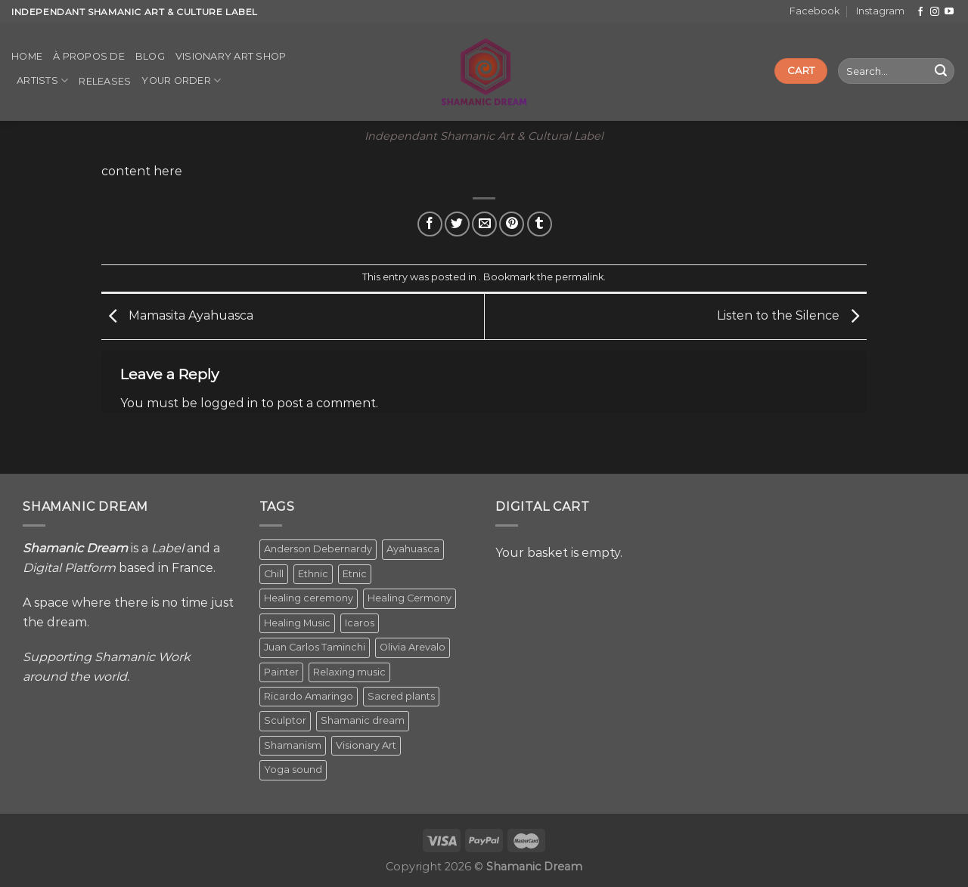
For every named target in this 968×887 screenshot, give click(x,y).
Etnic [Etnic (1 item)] (355, 573)
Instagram (880, 11)
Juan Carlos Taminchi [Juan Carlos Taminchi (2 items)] (314, 647)
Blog (150, 56)
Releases (105, 81)
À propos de (89, 56)
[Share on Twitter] (457, 224)
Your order (181, 80)
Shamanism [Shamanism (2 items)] (292, 745)
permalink (579, 277)
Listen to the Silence (792, 315)
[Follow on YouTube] (949, 12)
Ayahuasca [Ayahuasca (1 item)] (412, 549)
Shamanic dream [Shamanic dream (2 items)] (363, 720)
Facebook (814, 11)
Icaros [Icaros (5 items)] (359, 623)
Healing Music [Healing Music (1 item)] (297, 623)
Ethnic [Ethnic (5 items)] (313, 573)
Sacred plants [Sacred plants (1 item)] (401, 696)
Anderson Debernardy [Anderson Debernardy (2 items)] (318, 549)
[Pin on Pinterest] (511, 224)
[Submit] (941, 71)
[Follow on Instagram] (934, 12)
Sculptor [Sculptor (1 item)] (285, 720)
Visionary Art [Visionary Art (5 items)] (366, 745)
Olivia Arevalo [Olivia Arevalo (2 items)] (412, 647)
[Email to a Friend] (484, 224)
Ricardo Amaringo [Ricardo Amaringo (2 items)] (308, 696)
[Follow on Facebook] (920, 12)
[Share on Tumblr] (539, 224)
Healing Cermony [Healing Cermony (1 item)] (409, 598)
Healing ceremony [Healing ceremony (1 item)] (308, 598)
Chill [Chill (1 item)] (274, 573)
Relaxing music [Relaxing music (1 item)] (349, 672)
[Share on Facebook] (429, 224)
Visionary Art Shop (231, 56)
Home (26, 56)
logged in (229, 403)
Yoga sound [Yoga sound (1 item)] (293, 769)
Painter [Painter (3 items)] (281, 672)
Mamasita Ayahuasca (177, 315)
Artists (42, 80)
